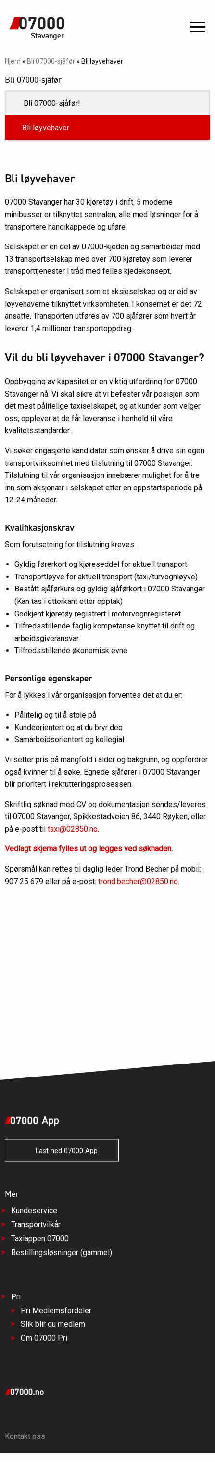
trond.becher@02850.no (138, 881)
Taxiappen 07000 (40, 1239)
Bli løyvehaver (45, 127)
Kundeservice (34, 1211)
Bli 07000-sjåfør (51, 61)
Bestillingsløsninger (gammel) (61, 1252)
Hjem (13, 61)
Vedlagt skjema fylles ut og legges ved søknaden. (89, 848)
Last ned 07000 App (62, 1151)
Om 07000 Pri (44, 1338)
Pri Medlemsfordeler (56, 1310)
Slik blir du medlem (53, 1324)
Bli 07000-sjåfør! (52, 103)
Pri (16, 1296)
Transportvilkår (36, 1225)
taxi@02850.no (73, 829)
